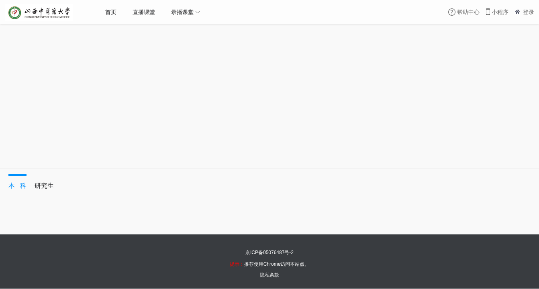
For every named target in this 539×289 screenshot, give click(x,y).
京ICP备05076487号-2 (269, 252)
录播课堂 (182, 12)
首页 (110, 12)
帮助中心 (468, 12)
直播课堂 (144, 12)
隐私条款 (269, 275)
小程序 (500, 12)
